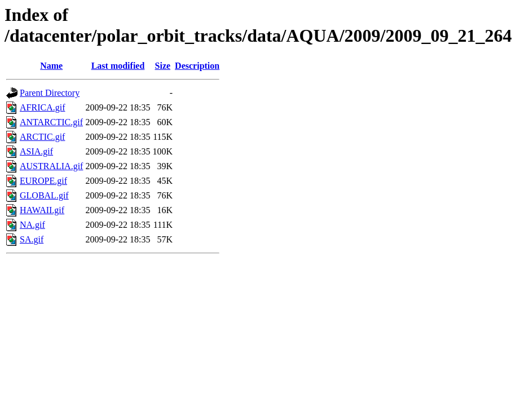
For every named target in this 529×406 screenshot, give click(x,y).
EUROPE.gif (43, 181)
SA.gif (31, 239)
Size (163, 65)
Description (197, 65)
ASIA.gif (36, 151)
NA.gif (32, 225)
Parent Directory (50, 93)
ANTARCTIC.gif (51, 122)
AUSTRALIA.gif (51, 166)
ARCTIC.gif (42, 137)
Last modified (118, 65)
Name (51, 65)
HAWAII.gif (42, 210)
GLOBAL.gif (44, 195)
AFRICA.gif (42, 107)
